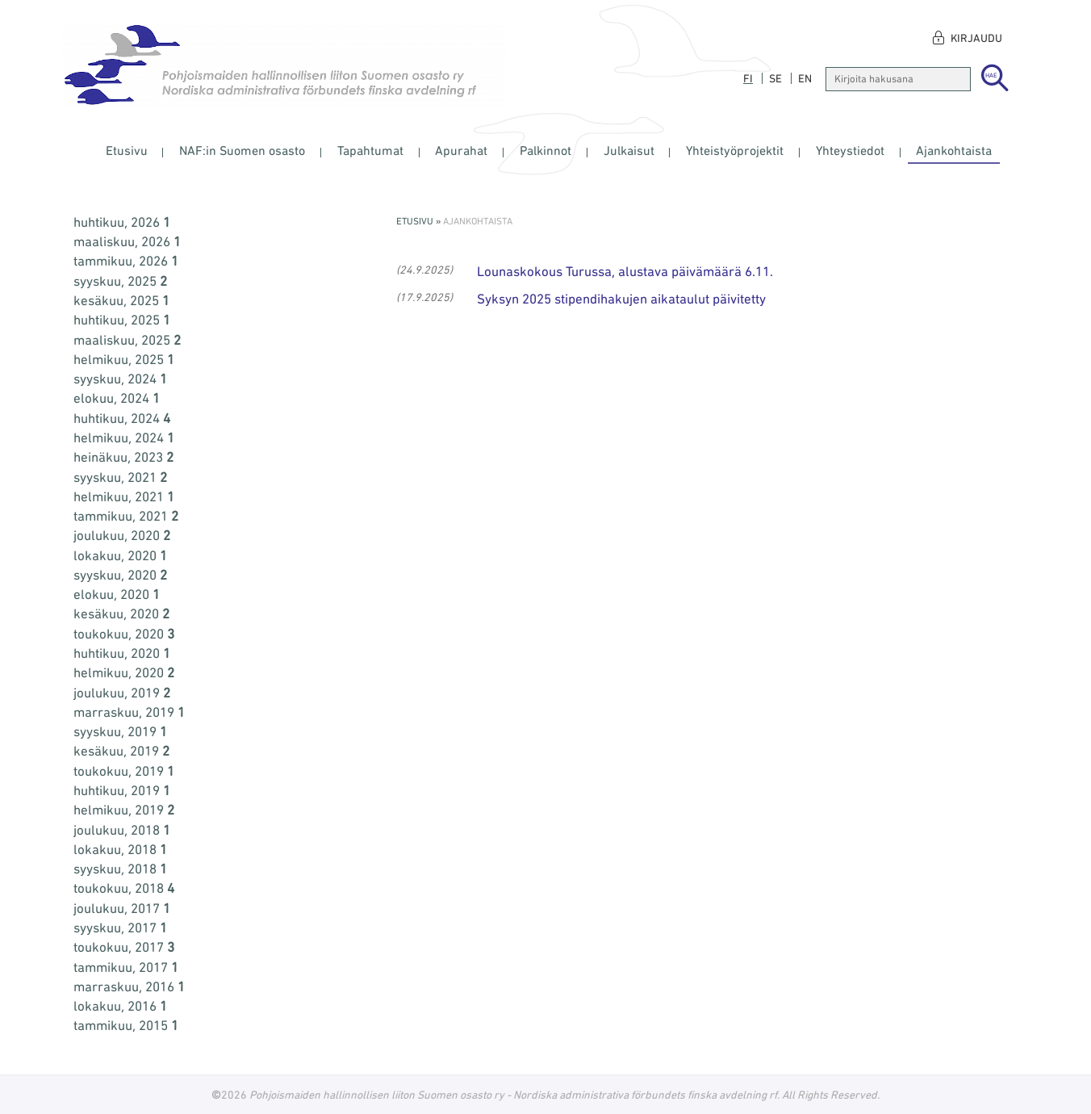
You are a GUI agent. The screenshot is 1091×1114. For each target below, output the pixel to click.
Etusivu (127, 150)
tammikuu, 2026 (125, 261)
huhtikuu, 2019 (121, 790)
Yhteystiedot (850, 150)
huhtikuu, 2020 (121, 653)
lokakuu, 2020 (120, 555)
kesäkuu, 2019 (121, 751)
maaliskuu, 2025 (127, 340)
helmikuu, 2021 (123, 496)
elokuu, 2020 (116, 594)
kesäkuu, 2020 (121, 613)
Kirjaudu (976, 37)
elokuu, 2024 (116, 398)
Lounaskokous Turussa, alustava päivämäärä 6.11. (625, 271)
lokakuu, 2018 (120, 849)
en (805, 78)
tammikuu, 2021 (125, 516)
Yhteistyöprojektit (735, 150)
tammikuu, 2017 (125, 967)
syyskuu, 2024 (120, 379)
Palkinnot (545, 150)
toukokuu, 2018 (123, 888)
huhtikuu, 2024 (121, 418)
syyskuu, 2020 (120, 575)
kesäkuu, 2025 (121, 300)
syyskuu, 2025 (120, 281)
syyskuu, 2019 (120, 731)
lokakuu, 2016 (120, 1006)
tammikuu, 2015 (125, 1025)
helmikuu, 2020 (123, 672)
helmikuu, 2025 (123, 359)
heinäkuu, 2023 (123, 457)
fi (748, 78)
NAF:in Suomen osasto (242, 150)
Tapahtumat (370, 150)
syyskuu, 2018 (120, 869)
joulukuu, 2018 (121, 830)
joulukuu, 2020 (121, 535)
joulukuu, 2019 (121, 693)
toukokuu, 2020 (123, 634)
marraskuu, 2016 (129, 986)
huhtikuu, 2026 (121, 222)
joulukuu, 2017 (121, 908)
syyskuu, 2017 (120, 927)
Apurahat (461, 150)
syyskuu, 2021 (120, 477)
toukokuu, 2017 (123, 947)
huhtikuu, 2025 (121, 320)
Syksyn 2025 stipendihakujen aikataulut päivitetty (621, 299)
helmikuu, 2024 (123, 437)
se (775, 78)
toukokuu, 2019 (123, 771)
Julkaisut (629, 150)
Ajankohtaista (954, 150)
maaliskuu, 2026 (127, 241)
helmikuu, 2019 (123, 810)
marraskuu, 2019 (129, 712)
